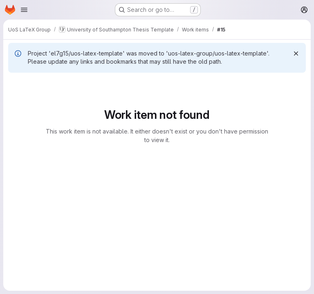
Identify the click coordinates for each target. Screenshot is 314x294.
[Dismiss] (296, 53)
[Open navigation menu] (24, 9)
